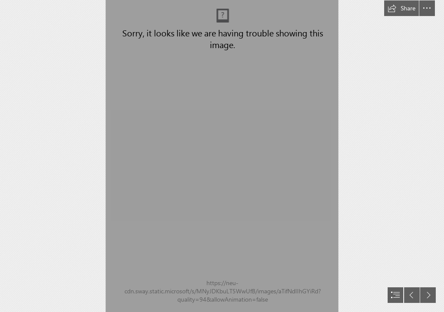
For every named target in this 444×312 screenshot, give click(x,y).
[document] (222, 156)
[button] (401, 8)
